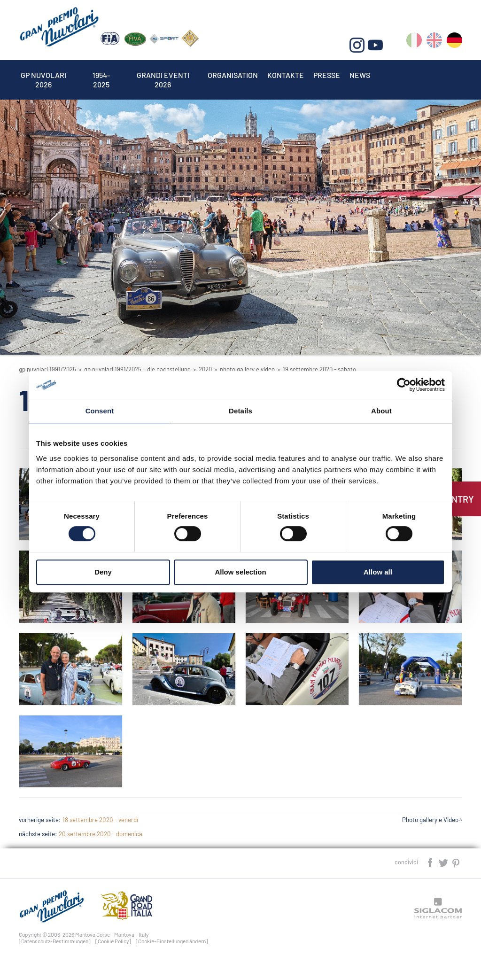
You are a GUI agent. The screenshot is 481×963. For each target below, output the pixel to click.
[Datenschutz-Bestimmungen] (55, 941)
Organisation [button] (233, 74)
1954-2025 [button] (101, 74)
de (454, 42)
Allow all (378, 572)
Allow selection (240, 572)
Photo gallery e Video (247, 369)
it (414, 42)
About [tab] (381, 411)
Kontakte (285, 74)
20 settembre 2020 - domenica (100, 834)
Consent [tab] (99, 411)
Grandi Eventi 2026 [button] (163, 74)
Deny (103, 572)
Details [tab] (240, 411)
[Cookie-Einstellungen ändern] (172, 941)
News (359, 74)
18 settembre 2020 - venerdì (100, 819)
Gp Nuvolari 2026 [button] (43, 74)
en (434, 42)
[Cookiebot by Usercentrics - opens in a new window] (404, 385)
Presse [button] (326, 74)
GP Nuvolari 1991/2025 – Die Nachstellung (137, 369)
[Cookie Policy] (113, 941)
